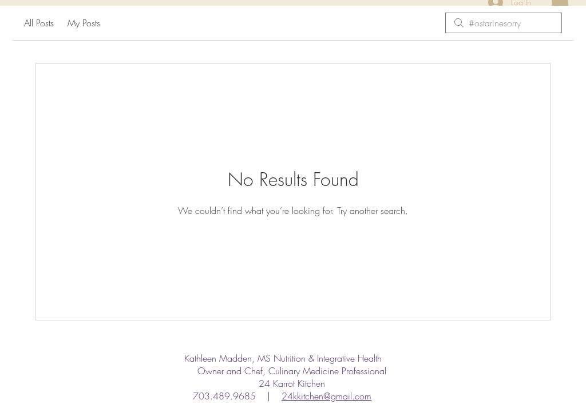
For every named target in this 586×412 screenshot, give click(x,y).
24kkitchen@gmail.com (326, 396)
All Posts (39, 23)
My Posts (84, 23)
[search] (503, 23)
